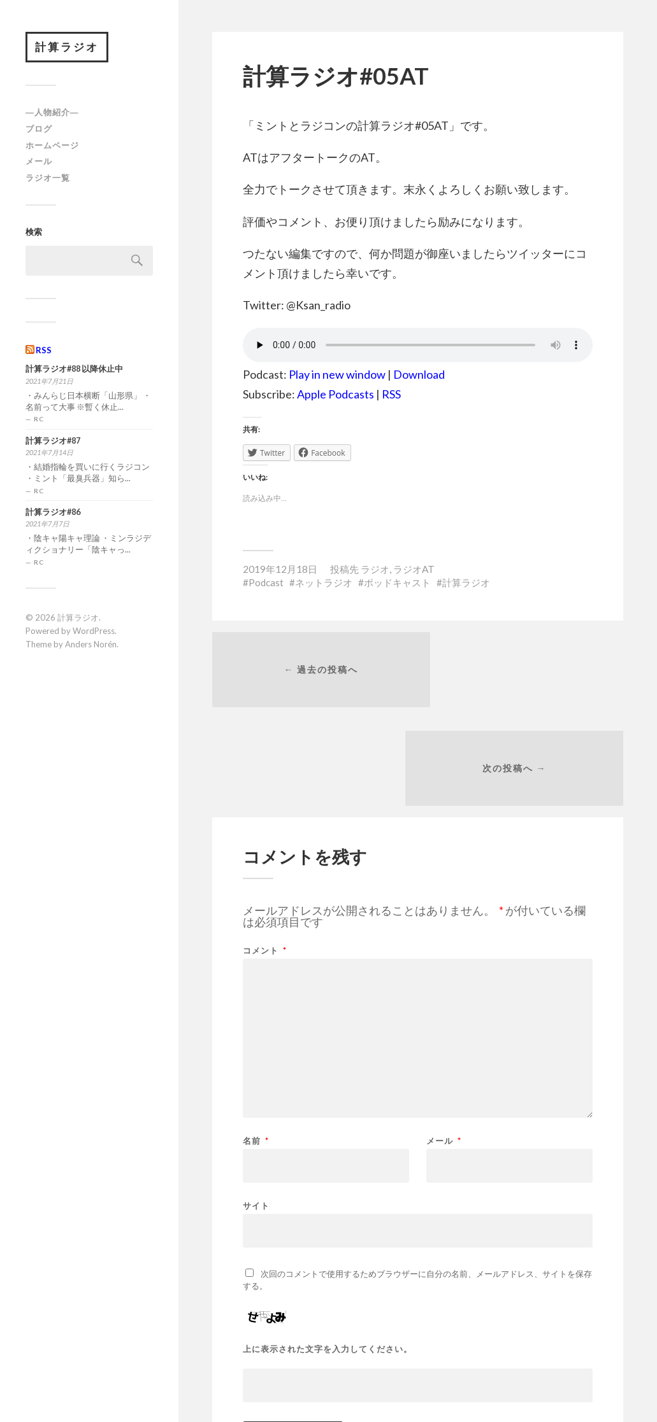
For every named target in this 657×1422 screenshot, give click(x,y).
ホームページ (52, 146)
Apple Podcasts (335, 394)
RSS (44, 351)
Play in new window (337, 374)
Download (419, 374)
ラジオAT (414, 569)
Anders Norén (91, 645)
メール (38, 162)
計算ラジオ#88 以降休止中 (74, 370)
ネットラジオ (323, 582)
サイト (256, 1110)
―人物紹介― (52, 113)
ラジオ (375, 569)
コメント (265, 855)
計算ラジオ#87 (52, 441)
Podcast (266, 582)
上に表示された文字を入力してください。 (327, 1254)
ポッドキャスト (397, 582)
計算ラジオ (67, 47)
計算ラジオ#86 (52, 512)
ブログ (38, 129)
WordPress (94, 631)
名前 (256, 1045)
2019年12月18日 (280, 569)
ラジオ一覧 (47, 179)
